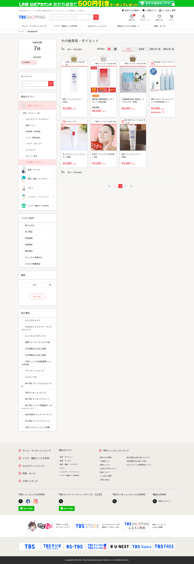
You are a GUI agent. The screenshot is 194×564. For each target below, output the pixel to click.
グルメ (37, 188)
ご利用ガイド (149, 10)
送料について (105, 465)
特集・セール (160, 26)
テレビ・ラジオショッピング (34, 26)
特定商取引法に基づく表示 (136, 461)
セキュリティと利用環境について (139, 465)
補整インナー (30, 125)
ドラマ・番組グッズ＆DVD (65, 26)
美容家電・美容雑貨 (33, 131)
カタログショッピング (97, 26)
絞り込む (37, 296)
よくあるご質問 (167, 10)
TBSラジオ (160, 501)
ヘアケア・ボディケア (34, 144)
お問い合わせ (105, 480)
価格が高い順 (168, 49)
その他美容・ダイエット (35, 162)
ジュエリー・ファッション (37, 197)
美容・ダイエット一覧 (31, 113)
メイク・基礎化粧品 (33, 138)
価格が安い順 (155, 49)
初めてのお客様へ (131, 10)
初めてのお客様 (105, 457)
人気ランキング (30, 481)
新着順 (141, 49)
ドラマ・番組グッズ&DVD (37, 206)
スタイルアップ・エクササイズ (37, 119)
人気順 (128, 49)
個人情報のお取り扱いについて (138, 457)
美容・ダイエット (37, 106)
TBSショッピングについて (116, 450)
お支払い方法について (108, 468)
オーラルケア (30, 150)
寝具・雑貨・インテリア (37, 179)
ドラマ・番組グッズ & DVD (35, 458)
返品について (105, 472)
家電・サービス (37, 170)
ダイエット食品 (31, 156)
